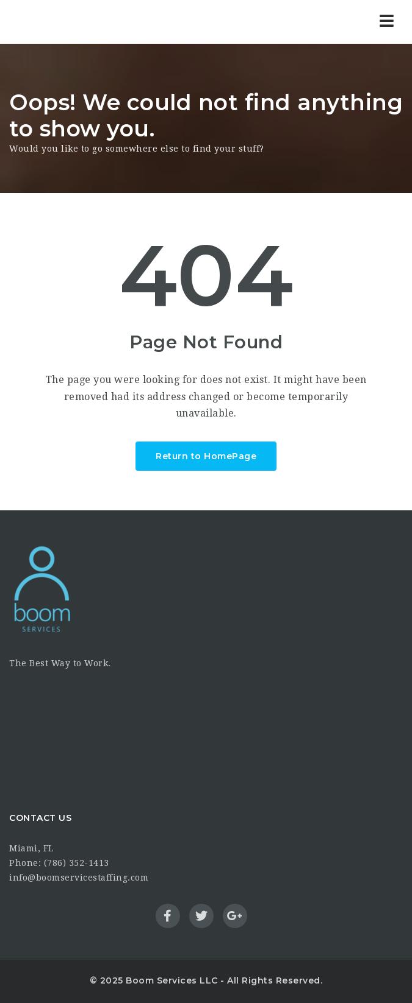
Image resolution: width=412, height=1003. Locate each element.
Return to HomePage (206, 456)
